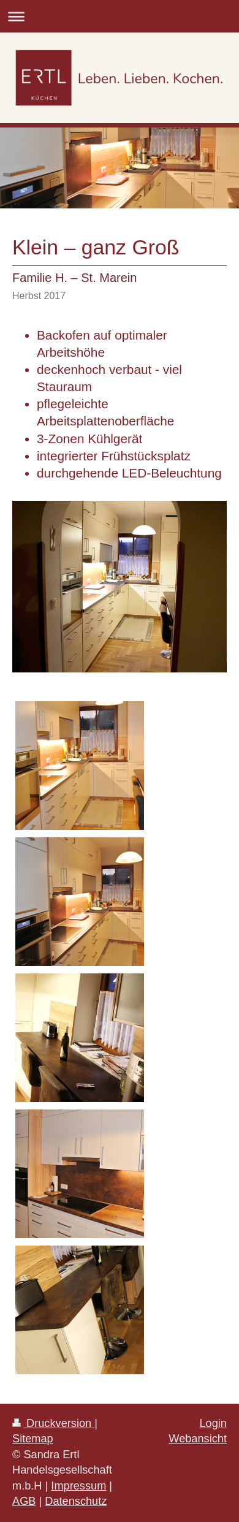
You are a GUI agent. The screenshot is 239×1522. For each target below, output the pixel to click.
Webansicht (198, 1439)
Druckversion (53, 1423)
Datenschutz (76, 1501)
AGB (24, 1501)
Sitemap (32, 1439)
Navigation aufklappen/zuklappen (119, 16)
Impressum (78, 1486)
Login (213, 1423)
